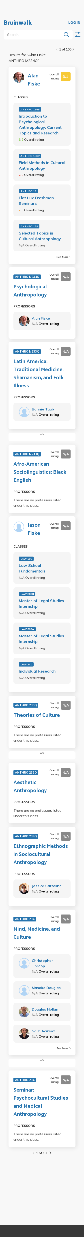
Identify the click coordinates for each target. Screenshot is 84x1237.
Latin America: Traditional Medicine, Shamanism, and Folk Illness (38, 374)
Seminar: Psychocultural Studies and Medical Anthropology (40, 1102)
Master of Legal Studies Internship (41, 603)
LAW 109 (26, 558)
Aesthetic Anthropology (30, 787)
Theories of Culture (36, 715)
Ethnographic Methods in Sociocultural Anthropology (40, 854)
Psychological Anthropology (30, 291)
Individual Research (37, 671)
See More (63, 257)
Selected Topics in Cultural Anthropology (40, 235)
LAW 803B (27, 594)
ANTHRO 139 (29, 226)
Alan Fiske (34, 80)
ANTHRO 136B (30, 109)
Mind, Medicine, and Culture (36, 933)
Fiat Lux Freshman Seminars (36, 200)
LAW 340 (26, 664)
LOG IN (74, 23)
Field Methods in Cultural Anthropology (42, 165)
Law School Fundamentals (32, 568)
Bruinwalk (18, 23)
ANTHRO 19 (28, 191)
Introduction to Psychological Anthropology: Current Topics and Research (40, 125)
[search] (33, 34)
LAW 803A (27, 629)
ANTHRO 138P (30, 156)
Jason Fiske (34, 529)
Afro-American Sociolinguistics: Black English (39, 472)
